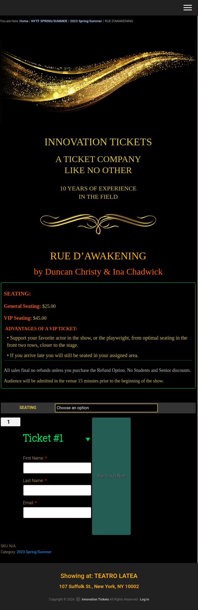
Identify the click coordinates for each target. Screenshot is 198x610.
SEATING (27, 407)
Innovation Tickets (95, 599)
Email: (30, 502)
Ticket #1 (42, 438)
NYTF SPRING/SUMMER (49, 21)
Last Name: (35, 480)
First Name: (35, 458)
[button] (187, 7)
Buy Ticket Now (111, 475)
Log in (144, 599)
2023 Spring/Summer (86, 21)
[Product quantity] (10, 422)
